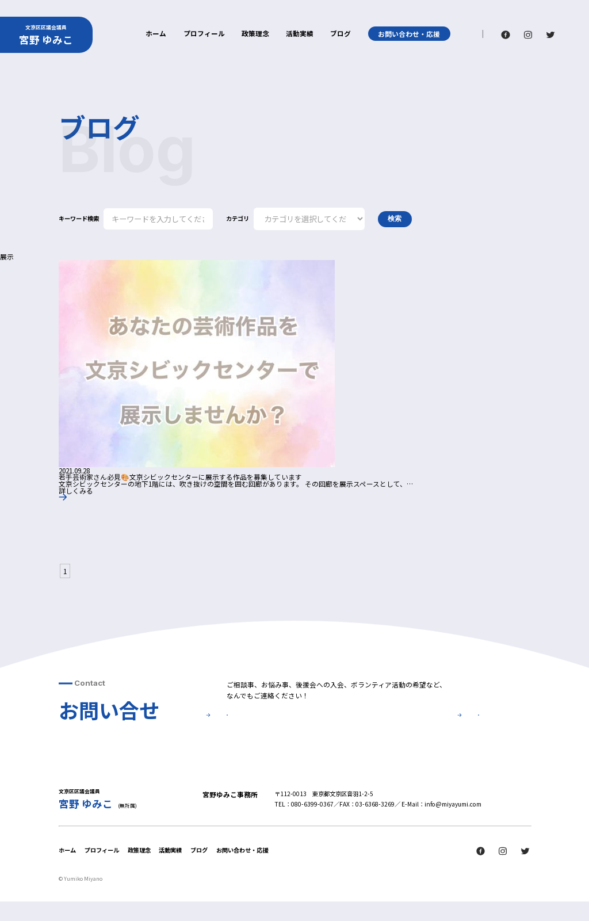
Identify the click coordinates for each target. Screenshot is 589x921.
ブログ (340, 34)
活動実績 (299, 34)
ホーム (156, 34)
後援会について (420, 727)
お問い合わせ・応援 (409, 34)
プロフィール (204, 34)
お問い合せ (286, 727)
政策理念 (255, 34)
